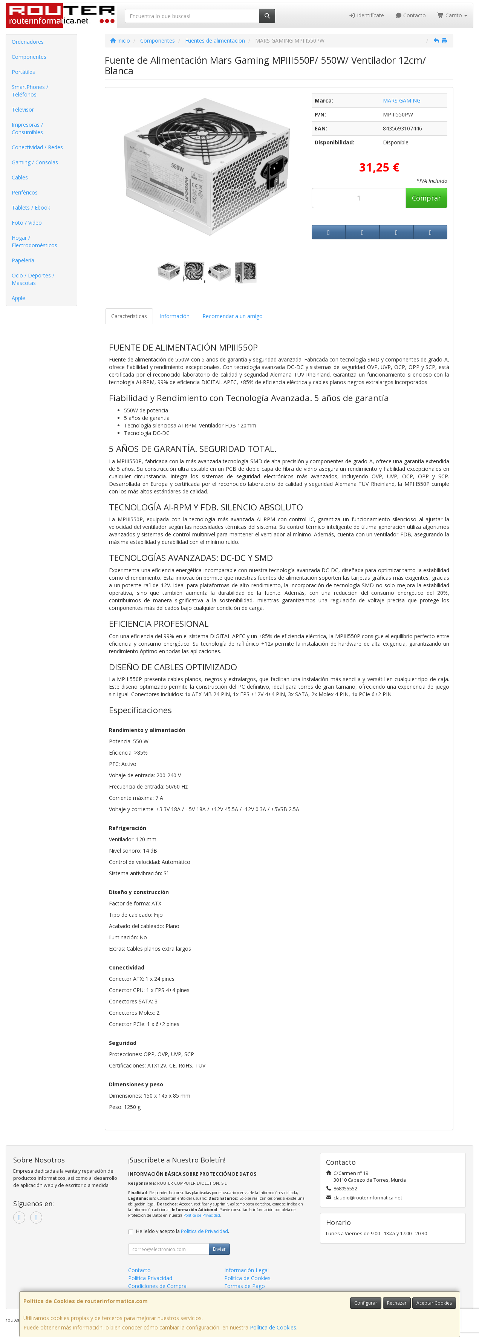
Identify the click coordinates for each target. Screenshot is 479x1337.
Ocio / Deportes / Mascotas (33, 279)
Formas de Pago (244, 1286)
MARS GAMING (402, 100)
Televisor (23, 109)
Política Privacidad (150, 1278)
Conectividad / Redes (37, 147)
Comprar (426, 197)
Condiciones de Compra (157, 1286)
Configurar (365, 1303)
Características (129, 316)
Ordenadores (28, 41)
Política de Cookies (273, 1327)
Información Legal (246, 1270)
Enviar (219, 1249)
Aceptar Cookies (434, 1303)
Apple (18, 298)
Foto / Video (27, 222)
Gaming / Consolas (35, 162)
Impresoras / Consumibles (27, 128)
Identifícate (366, 15)
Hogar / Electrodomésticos (34, 241)
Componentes (29, 56)
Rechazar (397, 1303)
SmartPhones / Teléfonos (30, 90)
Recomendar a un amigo (232, 316)
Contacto (410, 15)
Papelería (23, 260)
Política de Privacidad (202, 1215)
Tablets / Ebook (31, 207)
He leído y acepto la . (182, 1231)
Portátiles (23, 71)
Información (175, 316)
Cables (20, 177)
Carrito (452, 15)
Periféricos (25, 192)
